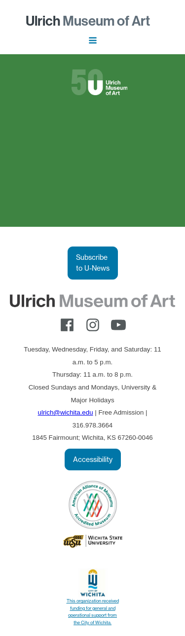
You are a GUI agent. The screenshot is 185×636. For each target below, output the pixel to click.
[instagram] (93, 325)
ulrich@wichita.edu (65, 412)
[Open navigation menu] (93, 41)
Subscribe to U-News (93, 263)
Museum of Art (88, 21)
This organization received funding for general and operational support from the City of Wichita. (93, 611)
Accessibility (92, 459)
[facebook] (67, 325)
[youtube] (118, 325)
